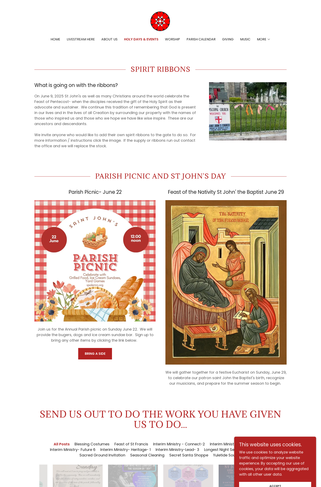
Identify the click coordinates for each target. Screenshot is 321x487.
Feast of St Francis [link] (131, 444)
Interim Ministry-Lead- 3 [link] (177, 449)
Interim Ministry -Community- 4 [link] (239, 444)
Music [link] (245, 39)
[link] (160, 21)
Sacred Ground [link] (262, 449)
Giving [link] (228, 39)
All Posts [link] (62, 444)
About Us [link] (109, 39)
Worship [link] (172, 39)
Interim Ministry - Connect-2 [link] (179, 444)
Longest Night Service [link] (223, 449)
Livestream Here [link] (81, 39)
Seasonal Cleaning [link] (147, 455)
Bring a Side (95, 353)
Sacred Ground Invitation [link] (102, 455)
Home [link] (55, 39)
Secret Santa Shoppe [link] (188, 455)
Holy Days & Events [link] (141, 39)
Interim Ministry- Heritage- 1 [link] (125, 449)
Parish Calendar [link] (201, 39)
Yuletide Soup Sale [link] (230, 455)
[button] (263, 39)
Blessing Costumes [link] (92, 444)
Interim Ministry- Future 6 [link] (72, 449)
